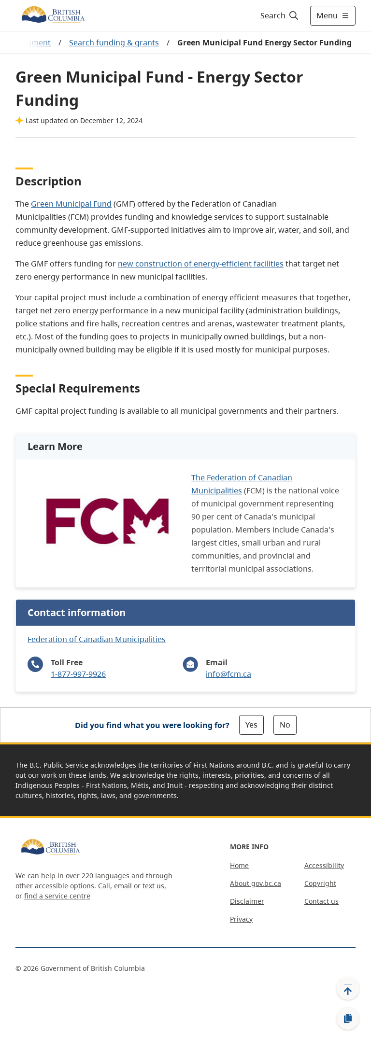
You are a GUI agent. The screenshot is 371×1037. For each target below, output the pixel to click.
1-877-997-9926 (78, 674)
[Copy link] (347, 1018)
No (285, 724)
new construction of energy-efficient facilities (201, 263)
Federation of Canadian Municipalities (97, 639)
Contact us (321, 901)
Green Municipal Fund (71, 203)
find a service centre (57, 895)
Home (239, 865)
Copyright (320, 883)
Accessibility (324, 865)
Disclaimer (247, 901)
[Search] (279, 15)
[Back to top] (347, 988)
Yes (251, 724)
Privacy (241, 919)
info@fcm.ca (228, 674)
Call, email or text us (131, 885)
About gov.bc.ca (255, 883)
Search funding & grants (114, 42)
